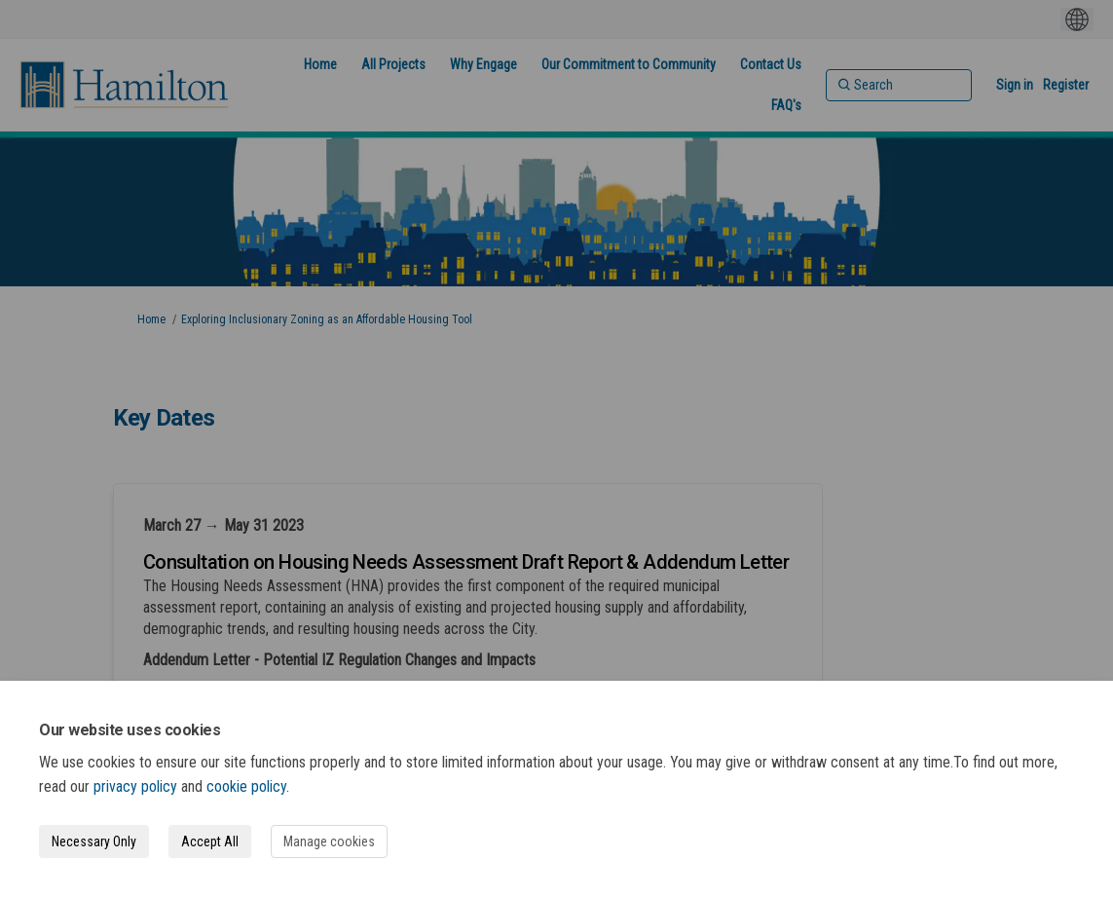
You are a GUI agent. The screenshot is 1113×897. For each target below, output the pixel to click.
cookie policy (246, 786)
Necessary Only (94, 841)
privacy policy (135, 786)
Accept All (210, 841)
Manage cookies (329, 841)
